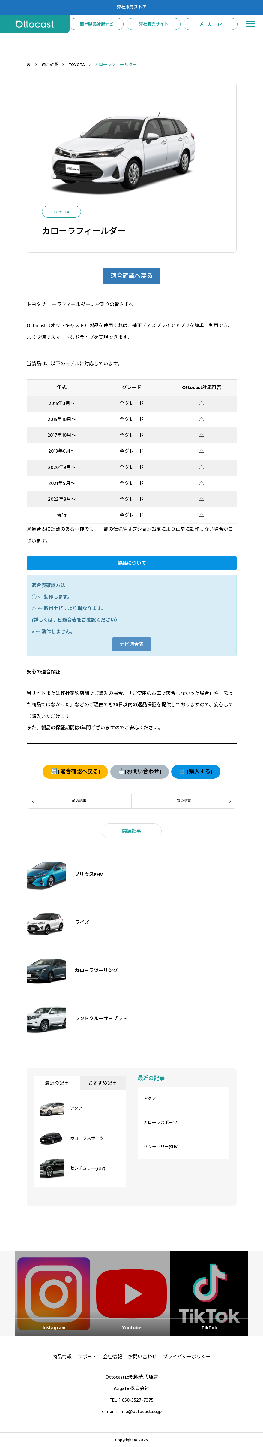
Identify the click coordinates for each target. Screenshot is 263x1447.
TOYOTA (61, 212)
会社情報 (112, 1357)
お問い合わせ (142, 1357)
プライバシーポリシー (187, 1357)
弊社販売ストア (131, 7)
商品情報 (62, 1357)
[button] (131, 276)
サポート (87, 1357)
